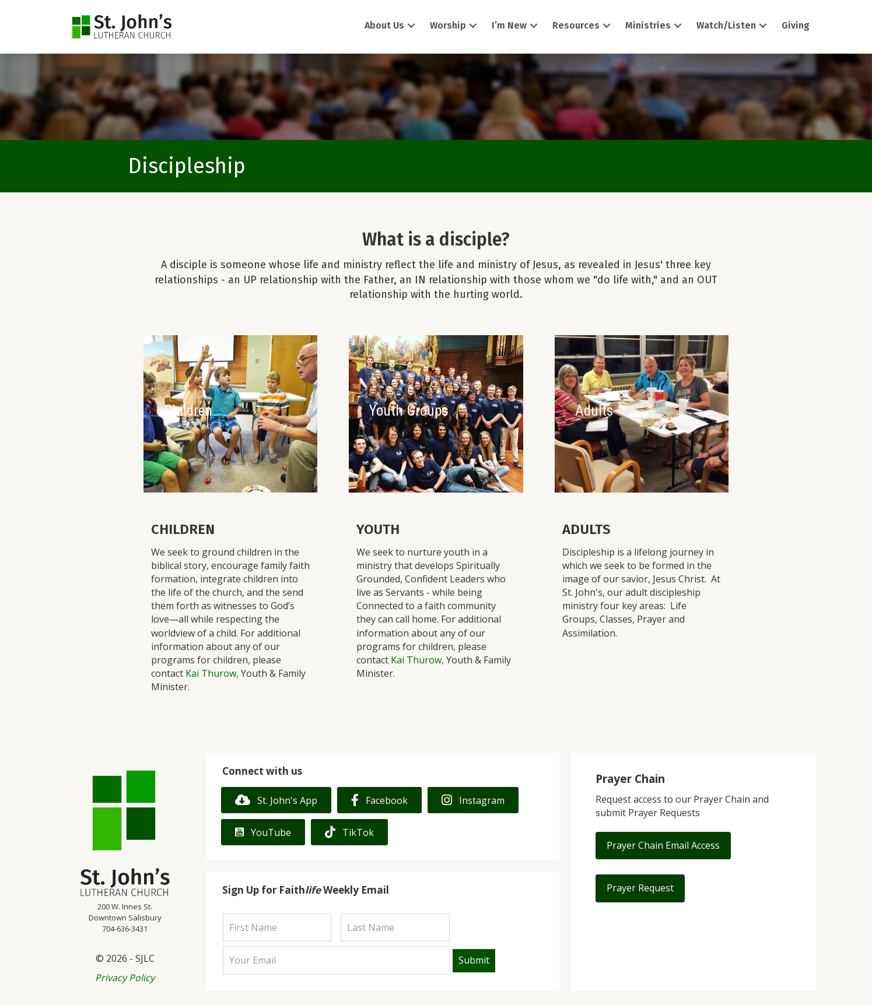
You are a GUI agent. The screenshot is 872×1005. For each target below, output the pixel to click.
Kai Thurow (210, 673)
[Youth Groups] (436, 414)
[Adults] (642, 414)
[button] (411, 26)
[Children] (230, 414)
